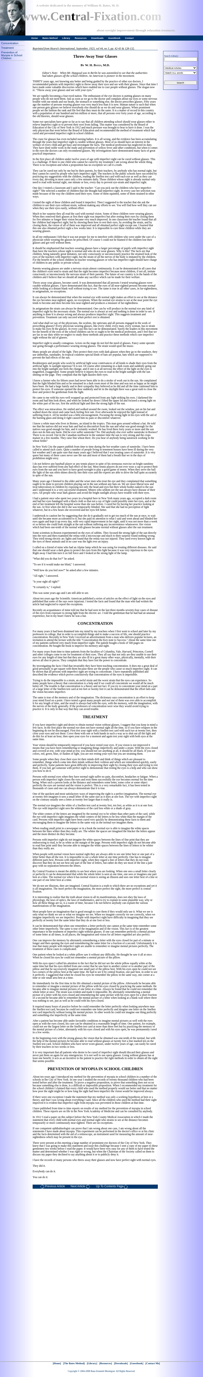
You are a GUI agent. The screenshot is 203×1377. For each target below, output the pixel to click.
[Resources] (105, 1363)
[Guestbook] (136, 1363)
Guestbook (114, 38)
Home (34, 38)
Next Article (80, 1187)
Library (66, 38)
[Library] (92, 1363)
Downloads (97, 38)
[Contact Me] (152, 1363)
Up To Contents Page (112, 1187)
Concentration (9, 43)
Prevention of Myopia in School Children (11, 55)
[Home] (57, 1363)
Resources (81, 38)
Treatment (7, 47)
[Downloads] (121, 1363)
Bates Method (50, 38)
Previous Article (52, 1187)
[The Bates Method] (74, 1363)
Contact (129, 38)
